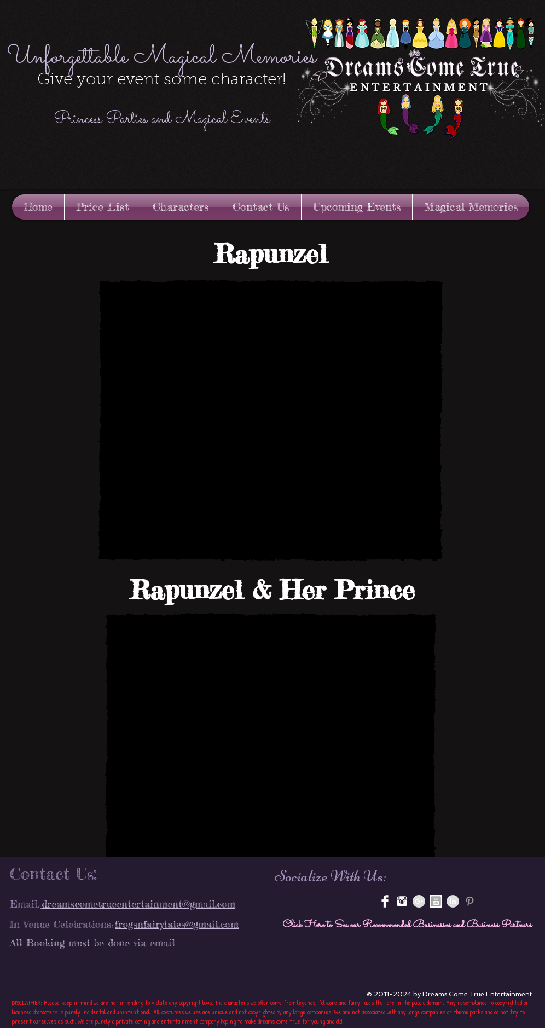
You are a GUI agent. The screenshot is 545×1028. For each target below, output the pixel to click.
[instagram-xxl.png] (402, 901)
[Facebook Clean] (385, 901)
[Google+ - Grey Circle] (419, 901)
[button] (270, 420)
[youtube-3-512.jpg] (436, 901)
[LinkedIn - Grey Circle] (453, 901)
